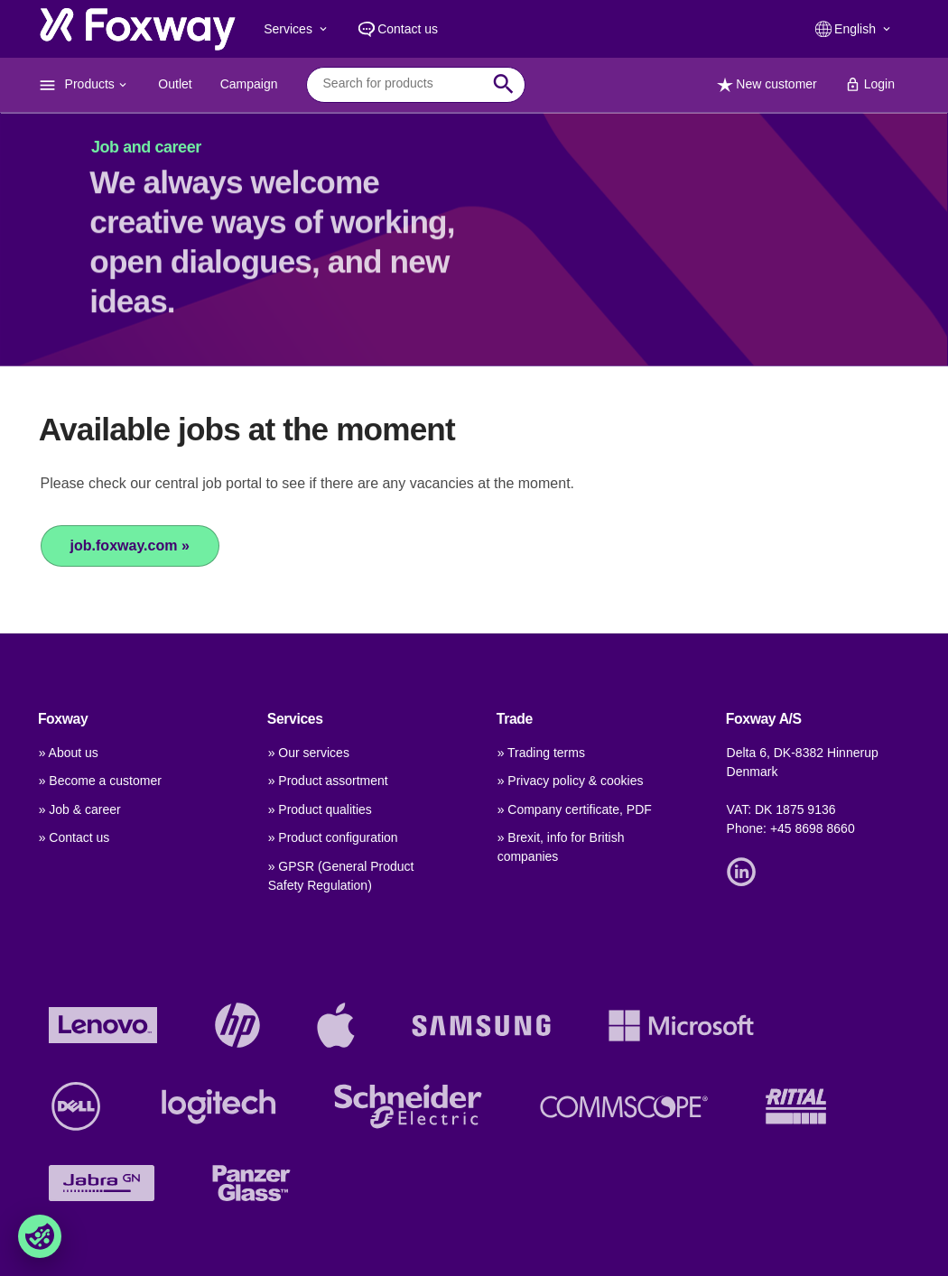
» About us (68, 752)
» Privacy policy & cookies (570, 780)
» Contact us (74, 837)
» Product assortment (328, 780)
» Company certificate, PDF (574, 809)
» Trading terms (541, 752)
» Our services (308, 752)
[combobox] (402, 84)
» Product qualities (320, 809)
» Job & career (80, 809)
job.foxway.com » (130, 545)
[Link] (746, 871)
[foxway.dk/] (138, 29)
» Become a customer (100, 780)
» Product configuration (333, 837)
